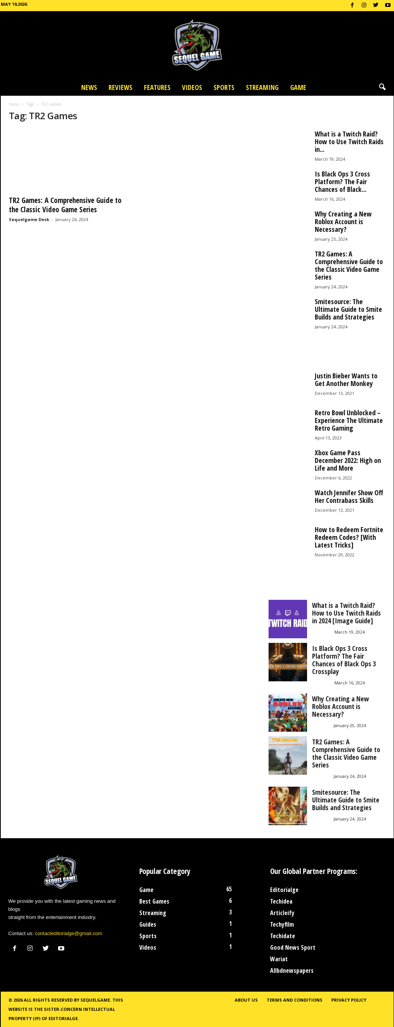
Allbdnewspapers (292, 970)
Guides (147, 924)
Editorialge (284, 890)
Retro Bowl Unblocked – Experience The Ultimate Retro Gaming (349, 420)
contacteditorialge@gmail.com (68, 933)
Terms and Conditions (294, 1000)
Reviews (120, 87)
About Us (246, 1000)
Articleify (282, 913)
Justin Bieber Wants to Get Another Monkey (346, 379)
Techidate (282, 936)
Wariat (279, 959)
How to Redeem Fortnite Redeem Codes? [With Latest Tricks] (349, 537)
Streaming (262, 87)
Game (298, 87)
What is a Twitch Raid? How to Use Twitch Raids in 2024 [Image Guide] (346, 613)
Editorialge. (63, 1018)
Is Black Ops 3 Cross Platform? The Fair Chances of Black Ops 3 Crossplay (344, 660)
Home (14, 104)
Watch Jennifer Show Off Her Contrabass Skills (349, 496)
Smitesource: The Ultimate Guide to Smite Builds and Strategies (348, 309)
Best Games (154, 901)
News (89, 87)
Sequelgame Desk (29, 219)
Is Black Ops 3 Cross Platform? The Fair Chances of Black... (342, 181)
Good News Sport (293, 947)
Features (157, 87)
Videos (192, 87)
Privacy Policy (348, 1000)
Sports (224, 87)
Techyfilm (282, 924)
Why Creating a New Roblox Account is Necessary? (343, 221)
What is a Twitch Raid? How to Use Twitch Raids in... (349, 141)
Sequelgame (95, 1000)
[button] (382, 87)
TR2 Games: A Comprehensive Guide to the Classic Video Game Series (65, 205)
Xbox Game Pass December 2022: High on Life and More (348, 460)
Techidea (281, 901)
